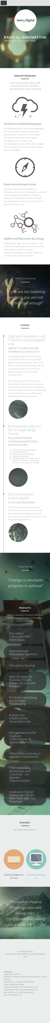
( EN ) (38, 55)
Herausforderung (19, 51)
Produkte (15, 55)
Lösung (36, 51)
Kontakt (28, 55)
